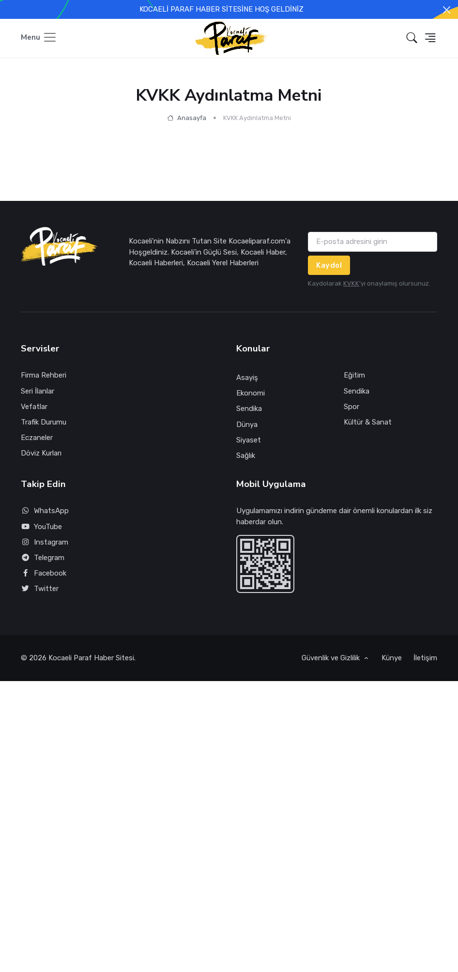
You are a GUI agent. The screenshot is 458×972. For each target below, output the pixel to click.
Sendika (249, 408)
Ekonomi (250, 393)
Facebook (43, 573)
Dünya (247, 424)
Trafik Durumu (43, 422)
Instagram (44, 542)
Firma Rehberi (43, 375)
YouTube (41, 526)
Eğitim (354, 375)
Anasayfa (186, 118)
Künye (392, 657)
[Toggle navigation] (39, 38)
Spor (351, 406)
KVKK (351, 283)
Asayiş (247, 377)
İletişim (425, 657)
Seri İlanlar (37, 391)
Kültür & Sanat (368, 422)
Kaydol (329, 265)
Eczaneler (37, 437)
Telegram (42, 557)
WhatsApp (45, 510)
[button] (412, 38)
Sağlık (245, 455)
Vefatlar (34, 406)
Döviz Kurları (41, 453)
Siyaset (248, 440)
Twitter (40, 588)
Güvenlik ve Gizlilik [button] (332, 657)
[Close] (446, 10)
